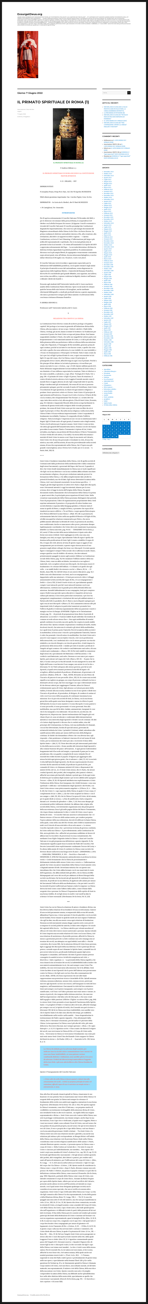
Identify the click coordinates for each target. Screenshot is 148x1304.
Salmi (105, 401)
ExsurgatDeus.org (29, 14)
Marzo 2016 (107, 354)
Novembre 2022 (109, 195)
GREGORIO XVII (109, 381)
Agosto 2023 (108, 177)
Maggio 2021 (108, 231)
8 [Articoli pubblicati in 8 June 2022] (112, 426)
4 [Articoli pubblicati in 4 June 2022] (124, 423)
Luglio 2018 (107, 298)
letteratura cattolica (110, 389)
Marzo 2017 (107, 330)
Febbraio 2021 (108, 237)
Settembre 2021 (109, 223)
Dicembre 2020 (108, 241)
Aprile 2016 (107, 352)
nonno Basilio (108, 391)
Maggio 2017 (108, 326)
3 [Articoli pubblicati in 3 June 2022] (120, 423)
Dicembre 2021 (108, 217)
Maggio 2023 (108, 183)
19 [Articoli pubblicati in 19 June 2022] (128, 430)
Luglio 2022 (107, 203)
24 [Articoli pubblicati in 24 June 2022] (120, 433)
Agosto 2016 (107, 344)
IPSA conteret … (109, 387)
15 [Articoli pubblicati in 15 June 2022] (112, 430)
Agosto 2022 (108, 201)
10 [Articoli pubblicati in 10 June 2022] (120, 426)
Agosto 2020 (108, 249)
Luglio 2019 (107, 274)
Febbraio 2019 (108, 284)
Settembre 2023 (109, 175)
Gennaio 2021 (108, 239)
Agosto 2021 (107, 225)
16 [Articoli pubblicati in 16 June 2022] (116, 430)
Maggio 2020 (108, 255)
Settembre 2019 (108, 271)
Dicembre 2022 (108, 193)
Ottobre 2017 (107, 316)
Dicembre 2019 (108, 265)
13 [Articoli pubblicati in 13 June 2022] (104, 430)
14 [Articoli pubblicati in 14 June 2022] (108, 430)
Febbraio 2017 (108, 332)
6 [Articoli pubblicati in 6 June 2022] (104, 426)
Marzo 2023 (107, 187)
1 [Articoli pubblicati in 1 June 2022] (112, 423)
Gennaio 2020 (108, 263)
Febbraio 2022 (108, 213)
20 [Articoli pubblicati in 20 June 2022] (104, 433)
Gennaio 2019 (108, 286)
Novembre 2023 (109, 172)
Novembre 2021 (108, 219)
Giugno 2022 (108, 205)
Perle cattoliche (108, 397)
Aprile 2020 (107, 257)
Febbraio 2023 (108, 189)
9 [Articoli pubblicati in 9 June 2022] (116, 426)
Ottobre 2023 (108, 174)
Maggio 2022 (108, 207)
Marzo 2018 (107, 306)
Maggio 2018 (108, 302)
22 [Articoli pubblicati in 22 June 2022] (112, 433)
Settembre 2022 (109, 199)
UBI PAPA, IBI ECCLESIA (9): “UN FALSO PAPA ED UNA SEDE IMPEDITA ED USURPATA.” (116, 117)
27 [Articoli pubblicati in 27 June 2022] (104, 436)
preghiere (107, 399)
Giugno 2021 (108, 229)
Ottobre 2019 (108, 269)
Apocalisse (107, 369)
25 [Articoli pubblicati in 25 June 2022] (124, 433)
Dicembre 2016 (108, 336)
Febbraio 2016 (108, 356)
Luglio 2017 (107, 322)
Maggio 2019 (108, 278)
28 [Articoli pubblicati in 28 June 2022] (108, 436)
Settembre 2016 (108, 342)
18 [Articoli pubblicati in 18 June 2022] (124, 430)
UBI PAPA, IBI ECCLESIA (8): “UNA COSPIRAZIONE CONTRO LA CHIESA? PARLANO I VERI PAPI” (115, 125)
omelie (106, 395)
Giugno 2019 (107, 276)
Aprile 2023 (107, 185)
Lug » (109, 439)
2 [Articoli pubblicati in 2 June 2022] (116, 423)
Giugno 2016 (107, 348)
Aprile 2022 (107, 209)
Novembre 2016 (108, 338)
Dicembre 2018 (108, 288)
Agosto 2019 (107, 272)
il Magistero (26, 116)
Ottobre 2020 (108, 245)
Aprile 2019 (107, 280)
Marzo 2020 (107, 259)
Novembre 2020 (109, 243)
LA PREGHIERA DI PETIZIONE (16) (114, 113)
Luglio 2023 (107, 179)
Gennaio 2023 (108, 191)
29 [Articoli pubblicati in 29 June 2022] (112, 436)
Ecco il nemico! (108, 379)
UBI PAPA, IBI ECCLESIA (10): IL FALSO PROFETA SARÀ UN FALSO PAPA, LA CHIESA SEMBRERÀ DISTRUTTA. (115, 109)
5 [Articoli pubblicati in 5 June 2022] (128, 423)
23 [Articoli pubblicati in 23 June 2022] (116, 433)
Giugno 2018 (107, 300)
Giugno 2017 (107, 324)
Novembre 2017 (108, 314)
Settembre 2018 (109, 294)
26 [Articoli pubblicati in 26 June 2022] (128, 433)
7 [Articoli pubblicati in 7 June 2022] (108, 426)
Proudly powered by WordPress (40, 1295)
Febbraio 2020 (108, 261)
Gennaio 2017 (108, 334)
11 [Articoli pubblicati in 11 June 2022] (124, 426)
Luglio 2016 (107, 346)
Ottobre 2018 (108, 292)
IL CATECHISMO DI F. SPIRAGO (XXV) (115, 121)
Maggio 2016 (108, 350)
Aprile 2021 (107, 233)
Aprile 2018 (107, 304)
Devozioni (107, 373)
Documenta (107, 375)
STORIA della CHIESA (110, 405)
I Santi (106, 383)
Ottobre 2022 (108, 197)
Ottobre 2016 (108, 340)
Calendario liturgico (110, 371)
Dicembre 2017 (108, 312)
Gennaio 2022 (108, 215)
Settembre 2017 (108, 318)
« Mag (104, 439)
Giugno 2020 (108, 253)
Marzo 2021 (107, 235)
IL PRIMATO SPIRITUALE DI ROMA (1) (53, 102)
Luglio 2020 (107, 251)
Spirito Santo (108, 403)
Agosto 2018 (107, 296)
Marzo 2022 (107, 211)
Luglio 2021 (107, 227)
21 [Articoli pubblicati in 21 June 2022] (108, 433)
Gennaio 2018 (108, 310)
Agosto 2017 (107, 320)
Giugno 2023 (108, 181)
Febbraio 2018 (108, 308)
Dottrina (19, 116)
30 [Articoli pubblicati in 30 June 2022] (116, 436)
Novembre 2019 (108, 267)
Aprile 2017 (107, 328)
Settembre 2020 (109, 247)
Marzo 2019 (107, 282)
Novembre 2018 (108, 290)
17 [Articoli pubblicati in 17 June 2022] (120, 430)
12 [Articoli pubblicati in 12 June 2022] (128, 426)
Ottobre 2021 (108, 221)
